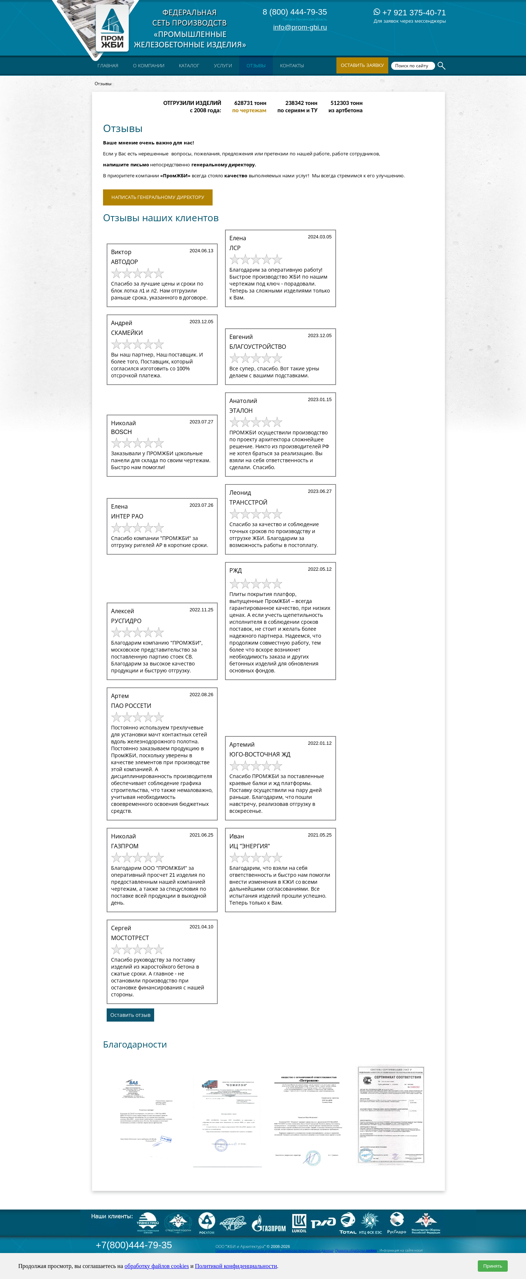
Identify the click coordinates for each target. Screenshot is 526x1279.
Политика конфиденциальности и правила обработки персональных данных (274, 1250)
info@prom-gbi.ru (300, 27)
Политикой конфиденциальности (236, 1266)
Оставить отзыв (130, 1015)
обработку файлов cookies (157, 1266)
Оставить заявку (362, 65)
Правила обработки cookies (356, 1250)
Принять (492, 1266)
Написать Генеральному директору (157, 197)
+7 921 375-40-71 (410, 12)
